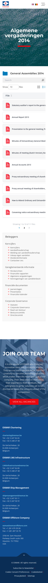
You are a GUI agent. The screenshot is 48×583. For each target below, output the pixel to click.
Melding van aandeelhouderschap (25, 253)
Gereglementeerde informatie (19, 267)
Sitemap (31, 576)
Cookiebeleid (36, 572)
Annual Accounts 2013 (21, 164)
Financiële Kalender (18, 294)
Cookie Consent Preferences (17, 572)
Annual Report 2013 (20, 117)
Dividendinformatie (18, 258)
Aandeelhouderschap (19, 250)
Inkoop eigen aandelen (20, 255)
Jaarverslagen (16, 289)
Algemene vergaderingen (21, 276)
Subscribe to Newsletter (23, 568)
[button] (43, 4)
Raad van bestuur (18, 310)
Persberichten (16, 271)
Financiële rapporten (19, 273)
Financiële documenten (16, 285)
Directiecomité (16, 315)
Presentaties (15, 292)
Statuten (14, 305)
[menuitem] (33, 4)
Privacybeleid (20, 576)
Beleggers (11, 236)
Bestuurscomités (17, 312)
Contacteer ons (16, 260)
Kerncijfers (10, 243)
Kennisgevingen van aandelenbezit (25, 278)
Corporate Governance (16, 301)
